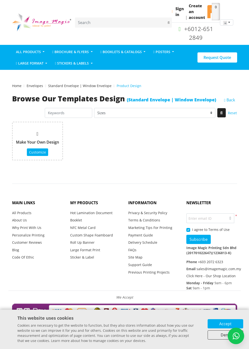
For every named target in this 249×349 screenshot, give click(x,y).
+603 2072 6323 (210, 262)
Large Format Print (85, 250)
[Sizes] (154, 113)
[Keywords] (68, 113)
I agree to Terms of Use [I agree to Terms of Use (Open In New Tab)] (211, 229)
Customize (37, 152)
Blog (15, 250)
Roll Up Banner (82, 242)
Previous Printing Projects (149, 272)
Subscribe (198, 239)
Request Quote (217, 57)
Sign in (179, 11)
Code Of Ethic (23, 257)
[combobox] (226, 22)
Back (229, 100)
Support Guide (140, 264)
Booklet (76, 220)
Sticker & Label (82, 257)
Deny (225, 335)
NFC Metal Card (83, 227)
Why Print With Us (26, 227)
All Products (21, 213)
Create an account (197, 11)
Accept (225, 323)
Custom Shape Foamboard (91, 235)
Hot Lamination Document (91, 213)
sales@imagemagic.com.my (218, 269)
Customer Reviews (27, 242)
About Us (19, 220)
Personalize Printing (28, 235)
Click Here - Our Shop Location (211, 276)
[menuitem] (30, 51)
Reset (232, 113)
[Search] (123, 22)
